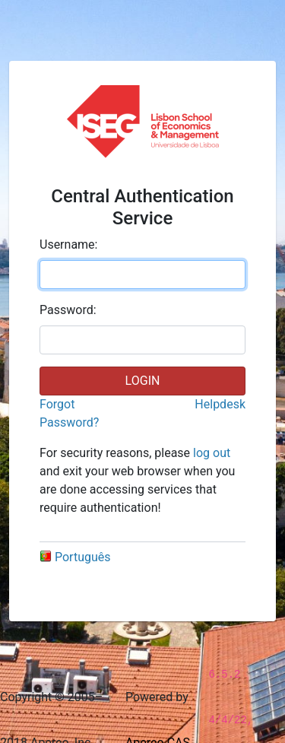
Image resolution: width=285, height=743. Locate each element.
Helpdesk (220, 404)
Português (75, 557)
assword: (68, 310)
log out (211, 453)
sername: (68, 244)
